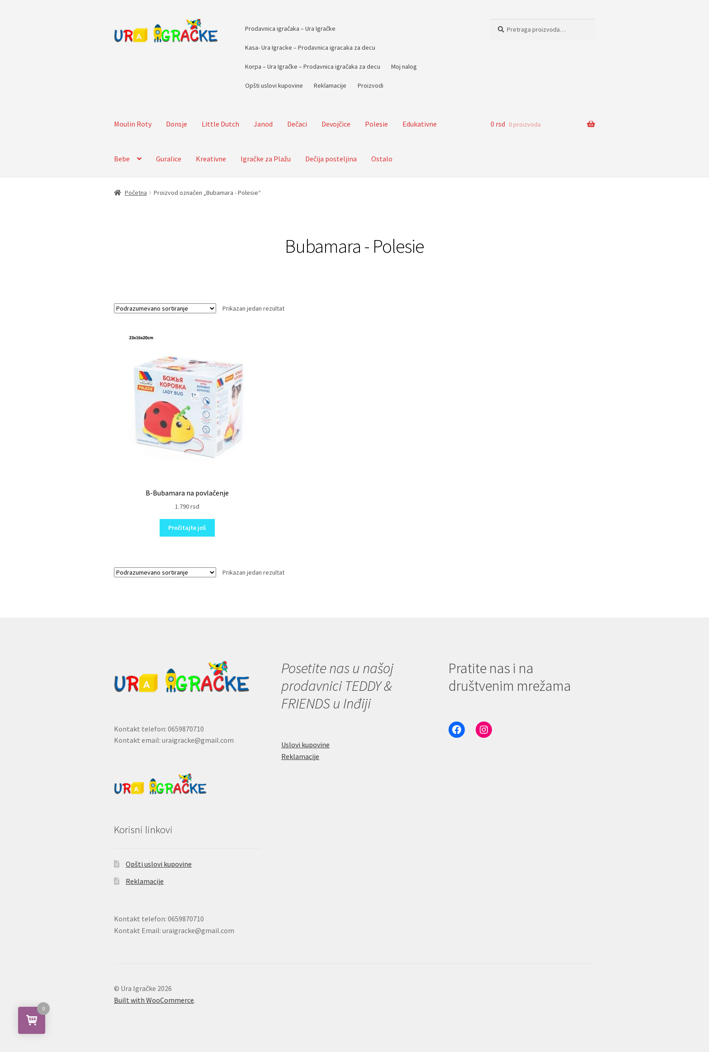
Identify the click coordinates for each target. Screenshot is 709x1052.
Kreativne (211, 158)
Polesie (376, 123)
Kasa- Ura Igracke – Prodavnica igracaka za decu (310, 47)
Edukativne (419, 123)
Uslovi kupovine (305, 744)
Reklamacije (330, 85)
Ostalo (381, 158)
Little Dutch (220, 123)
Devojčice (335, 123)
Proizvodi (370, 85)
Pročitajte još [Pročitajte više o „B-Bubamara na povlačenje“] (187, 528)
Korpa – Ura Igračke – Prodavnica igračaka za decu (312, 66)
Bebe (122, 158)
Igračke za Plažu (266, 158)
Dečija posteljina (331, 158)
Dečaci (297, 123)
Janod (263, 123)
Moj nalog (404, 66)
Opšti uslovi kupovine (274, 85)
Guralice (168, 158)
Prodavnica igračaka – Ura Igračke (290, 28)
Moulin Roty (132, 123)
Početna (136, 193)
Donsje (176, 123)
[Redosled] (165, 308)
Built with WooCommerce (154, 1000)
